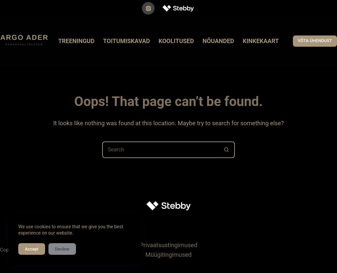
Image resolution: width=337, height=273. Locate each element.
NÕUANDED (218, 40)
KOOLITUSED (176, 40)
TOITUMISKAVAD (126, 40)
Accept (31, 248)
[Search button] (226, 149)
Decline (62, 248)
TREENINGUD (76, 40)
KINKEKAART (261, 40)
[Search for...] (160, 149)
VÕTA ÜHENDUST (315, 40)
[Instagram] (148, 8)
